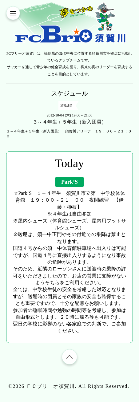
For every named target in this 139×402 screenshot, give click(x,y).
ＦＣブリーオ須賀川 (50, 386)
